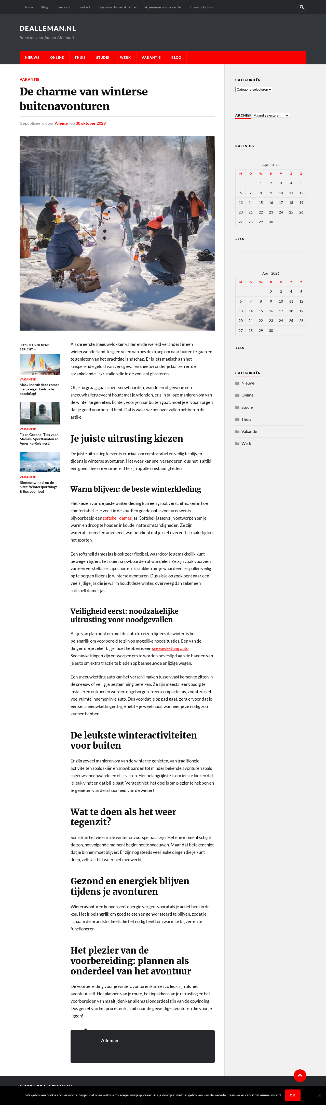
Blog (44, 7)
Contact (83, 7)
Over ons (63, 7)
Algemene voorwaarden (164, 7)
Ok (292, 1095)
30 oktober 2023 (91, 123)
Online (57, 57)
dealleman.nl (48, 28)
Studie (102, 57)
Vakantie (151, 57)
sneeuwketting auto (170, 648)
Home (28, 7)
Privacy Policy (201, 7)
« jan (239, 239)
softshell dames (117, 518)
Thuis (80, 57)
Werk (125, 57)
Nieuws (32, 57)
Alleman (62, 123)
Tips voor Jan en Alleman (117, 7)
